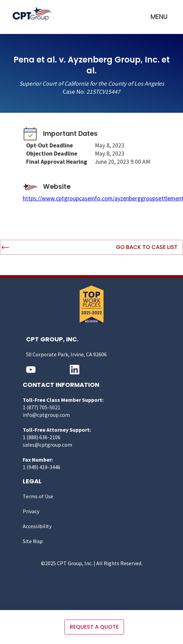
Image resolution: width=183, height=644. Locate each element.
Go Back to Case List (147, 247)
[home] (33, 14)
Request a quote (94, 627)
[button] (159, 17)
